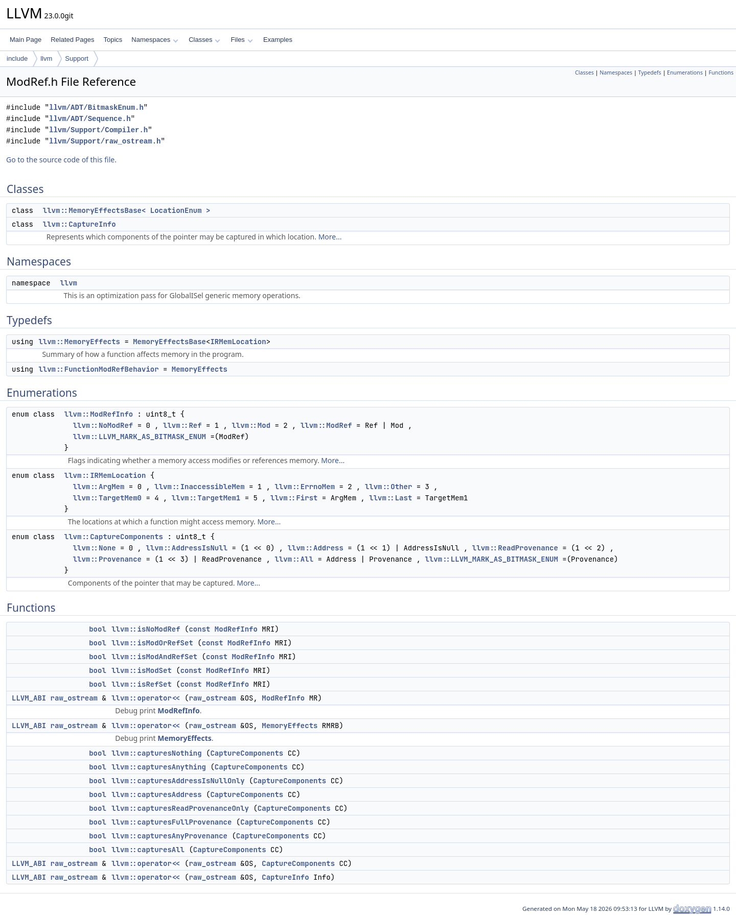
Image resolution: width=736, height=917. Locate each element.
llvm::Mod (251, 425)
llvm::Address (315, 547)
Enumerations (685, 72)
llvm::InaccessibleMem (199, 486)
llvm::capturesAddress (156, 794)
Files (241, 39)
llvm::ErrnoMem (304, 486)
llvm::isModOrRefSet (152, 642)
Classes (204, 39)
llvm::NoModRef (103, 425)
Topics (112, 39)
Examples (277, 39)
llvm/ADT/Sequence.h (90, 119)
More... (330, 237)
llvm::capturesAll (148, 849)
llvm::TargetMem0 (107, 497)
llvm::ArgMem (99, 486)
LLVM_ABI (29, 698)
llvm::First (293, 497)
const (199, 629)
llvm (46, 58)
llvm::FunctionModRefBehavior (98, 369)
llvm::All (293, 559)
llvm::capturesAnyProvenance (169, 835)
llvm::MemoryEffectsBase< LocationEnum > (127, 210)
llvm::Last (390, 497)
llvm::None (94, 547)
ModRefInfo (236, 629)
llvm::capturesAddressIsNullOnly (177, 780)
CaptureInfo (285, 877)
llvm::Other (388, 486)
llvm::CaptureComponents (113, 536)
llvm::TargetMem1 (206, 497)
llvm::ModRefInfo (98, 414)
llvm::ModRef (326, 425)
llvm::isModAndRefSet (154, 656)
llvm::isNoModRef (145, 629)
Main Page (25, 39)
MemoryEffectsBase (169, 341)
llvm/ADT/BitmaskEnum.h (96, 107)
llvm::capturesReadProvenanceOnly (180, 808)
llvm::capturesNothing (156, 753)
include (17, 58)
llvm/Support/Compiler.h (98, 130)
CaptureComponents (246, 753)
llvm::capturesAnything (158, 766)
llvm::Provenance (107, 559)
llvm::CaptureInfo (79, 224)
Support (76, 58)
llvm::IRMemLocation (105, 475)
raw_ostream (74, 698)
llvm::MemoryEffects (79, 341)
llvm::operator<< (145, 698)
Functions (720, 72)
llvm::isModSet (141, 670)
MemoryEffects (199, 369)
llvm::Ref (182, 425)
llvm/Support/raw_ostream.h (104, 141)
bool (97, 629)
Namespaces (154, 39)
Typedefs (649, 72)
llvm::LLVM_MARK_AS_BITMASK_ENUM (139, 436)
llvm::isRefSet (141, 684)
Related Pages (72, 39)
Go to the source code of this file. (61, 159)
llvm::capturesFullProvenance (171, 822)
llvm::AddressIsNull (186, 547)
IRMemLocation (238, 341)
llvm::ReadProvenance (515, 547)
